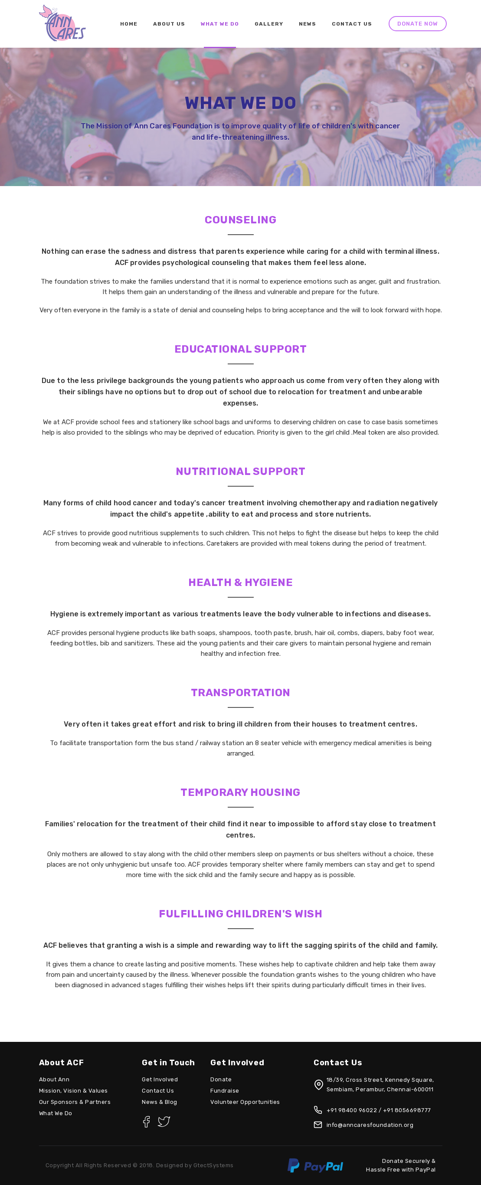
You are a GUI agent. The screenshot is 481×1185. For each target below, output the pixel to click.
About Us (169, 24)
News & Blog (159, 1102)
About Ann (54, 1079)
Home (128, 24)
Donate (221, 1079)
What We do (220, 24)
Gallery (269, 24)
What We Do (55, 1113)
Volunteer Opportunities (245, 1102)
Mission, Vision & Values (73, 1090)
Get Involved (160, 1079)
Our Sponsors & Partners (75, 1102)
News (307, 24)
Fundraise (224, 1090)
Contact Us (352, 24)
